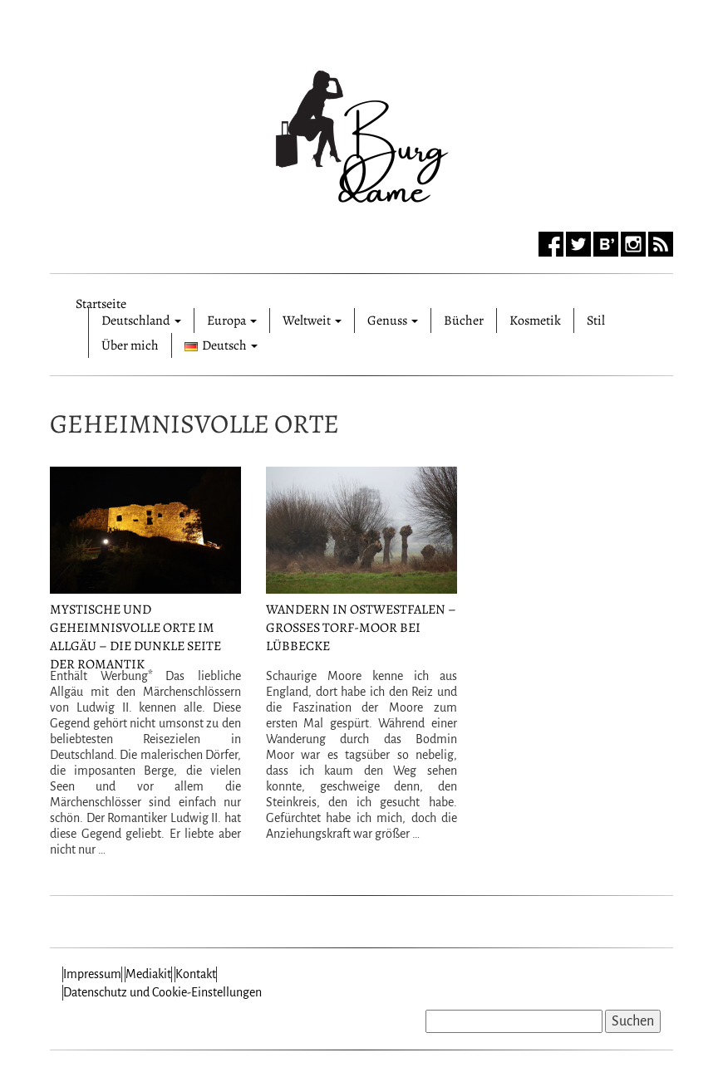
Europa (232, 320)
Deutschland (141, 320)
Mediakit (148, 974)
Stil (596, 320)
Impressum (92, 974)
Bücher (464, 320)
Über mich (130, 345)
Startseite (101, 301)
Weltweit (312, 320)
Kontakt (195, 974)
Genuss (392, 320)
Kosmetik (535, 320)
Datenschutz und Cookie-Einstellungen (162, 992)
